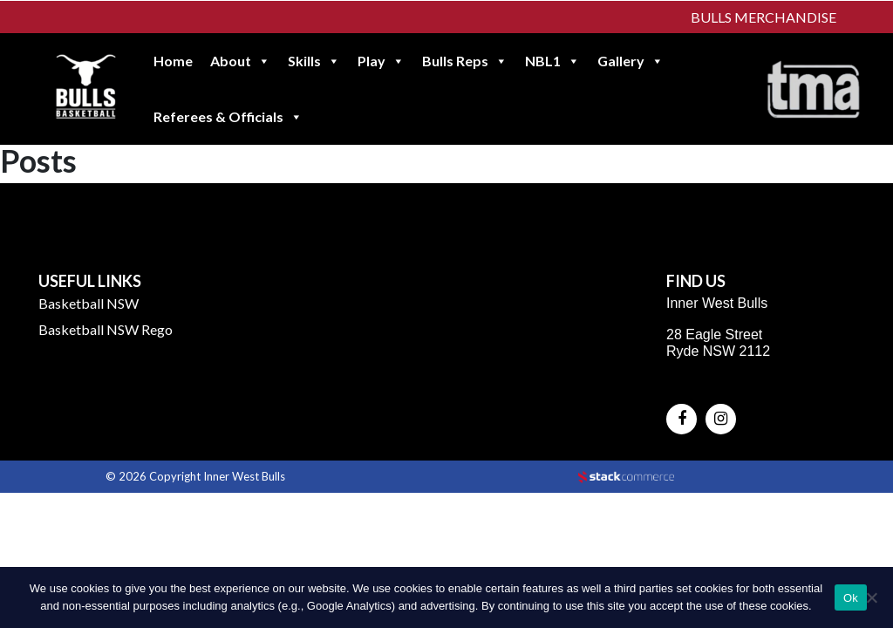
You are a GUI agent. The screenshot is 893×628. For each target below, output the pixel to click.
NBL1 (552, 61)
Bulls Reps (465, 61)
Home (173, 60)
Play (381, 61)
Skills (314, 61)
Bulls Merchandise (763, 17)
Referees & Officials (228, 116)
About (240, 61)
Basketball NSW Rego (105, 329)
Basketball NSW (88, 303)
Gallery (630, 61)
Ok (850, 597)
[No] (871, 597)
